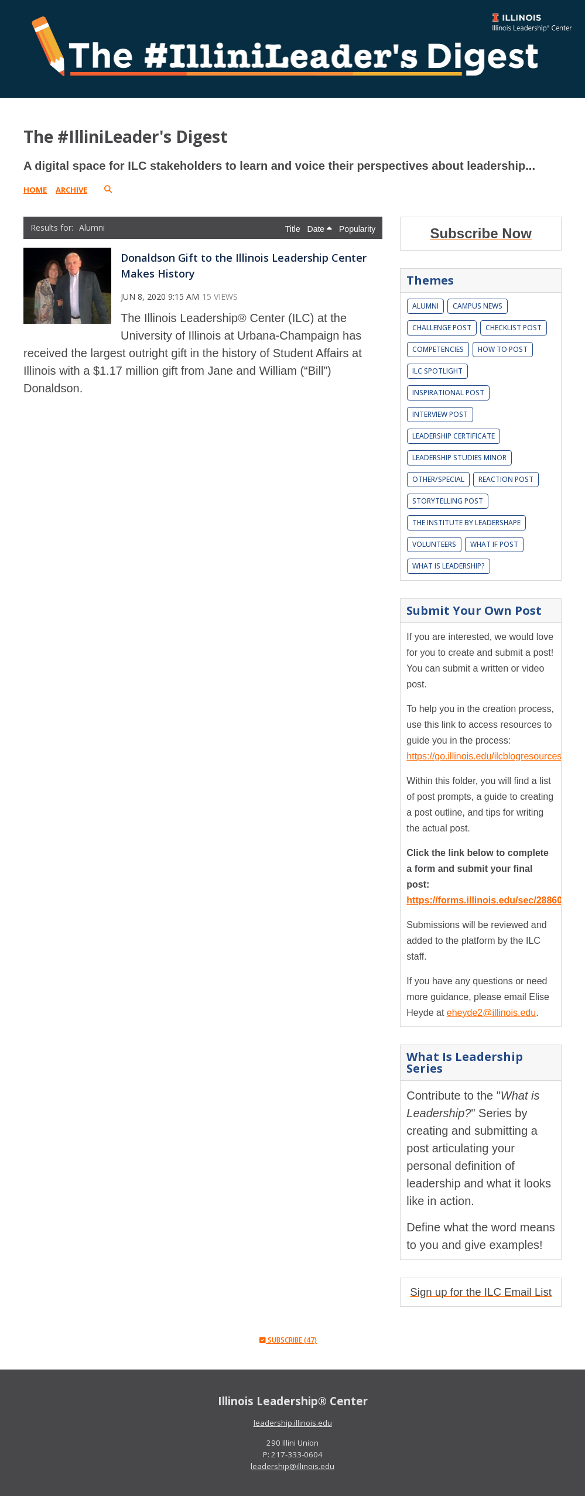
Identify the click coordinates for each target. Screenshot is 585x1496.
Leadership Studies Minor (459, 458)
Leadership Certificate (453, 436)
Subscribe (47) (288, 1340)
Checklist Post (513, 328)
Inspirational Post (448, 393)
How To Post (503, 349)
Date (319, 229)
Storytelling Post (447, 501)
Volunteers (434, 544)
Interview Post (440, 414)
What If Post (494, 544)
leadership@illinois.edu (292, 1466)
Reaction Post (505, 479)
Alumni (425, 306)
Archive (71, 189)
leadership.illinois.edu (293, 1423)
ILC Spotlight (437, 371)
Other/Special (438, 479)
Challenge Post (441, 328)
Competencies (438, 349)
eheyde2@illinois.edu (491, 1013)
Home (35, 189)
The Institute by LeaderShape (466, 523)
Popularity (357, 229)
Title (294, 229)
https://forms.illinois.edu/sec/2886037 (489, 900)
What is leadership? (448, 566)
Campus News (477, 306)
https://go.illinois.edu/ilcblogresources (484, 756)
